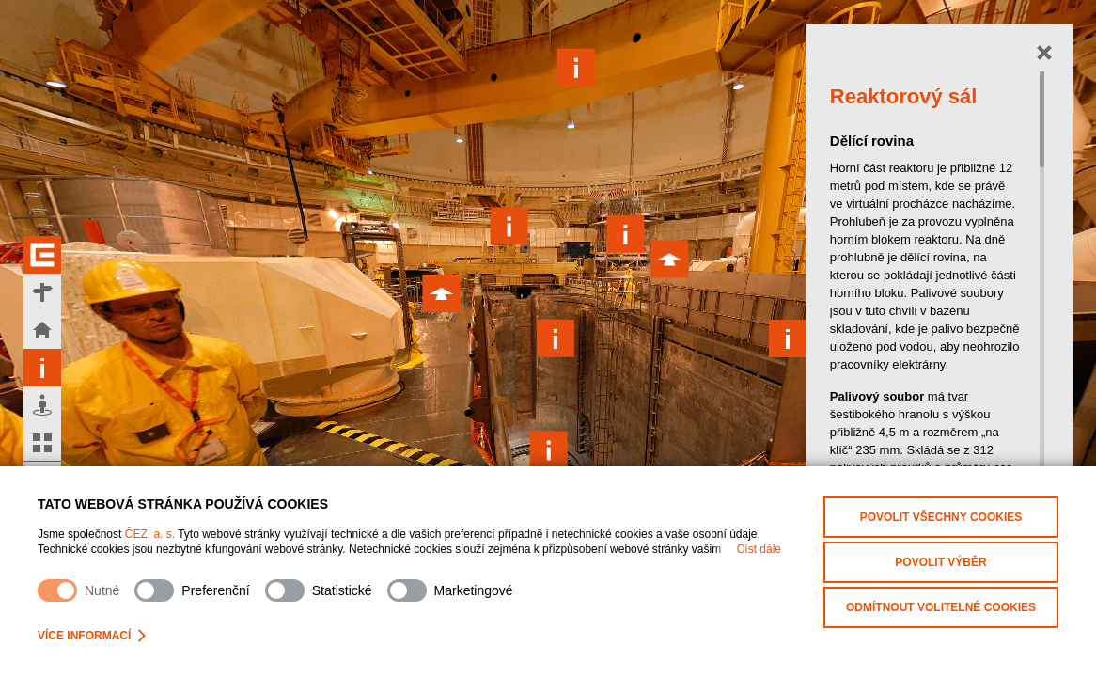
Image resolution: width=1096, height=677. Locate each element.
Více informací (92, 635)
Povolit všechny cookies (941, 517)
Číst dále (759, 549)
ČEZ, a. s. (150, 534)
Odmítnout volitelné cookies (941, 607)
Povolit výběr (940, 562)
